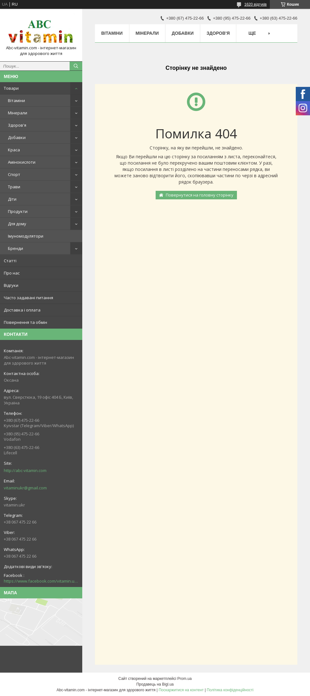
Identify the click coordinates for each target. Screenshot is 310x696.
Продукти (18, 211)
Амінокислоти (21, 162)
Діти (12, 199)
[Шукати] (76, 66)
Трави (14, 187)
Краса (14, 150)
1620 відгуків (255, 4)
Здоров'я (17, 125)
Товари (11, 88)
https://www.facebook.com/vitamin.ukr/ (41, 581)
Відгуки (11, 285)
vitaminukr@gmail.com (25, 488)
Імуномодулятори (25, 236)
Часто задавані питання (28, 297)
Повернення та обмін (25, 322)
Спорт (14, 174)
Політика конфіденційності (230, 690)
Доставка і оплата (22, 310)
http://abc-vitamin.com (25, 470)
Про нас (12, 273)
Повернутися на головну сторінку (199, 195)
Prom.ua (184, 678)
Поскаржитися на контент (180, 690)
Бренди (15, 248)
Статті (10, 260)
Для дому (17, 224)
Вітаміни (16, 100)
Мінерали (17, 113)
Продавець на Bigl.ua (155, 684)
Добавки (17, 137)
